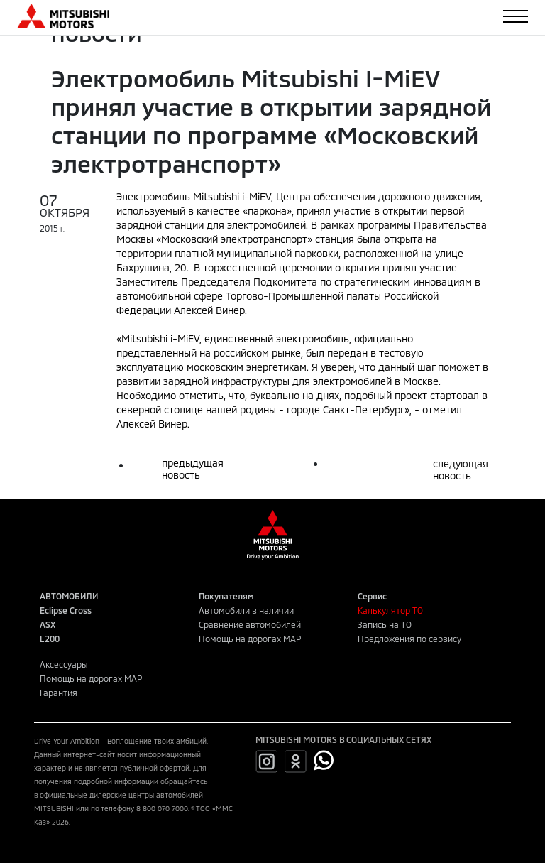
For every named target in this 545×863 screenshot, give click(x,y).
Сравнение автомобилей (250, 624)
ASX (47, 624)
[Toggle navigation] (515, 16)
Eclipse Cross (66, 610)
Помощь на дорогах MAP (250, 639)
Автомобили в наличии (246, 610)
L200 (50, 639)
